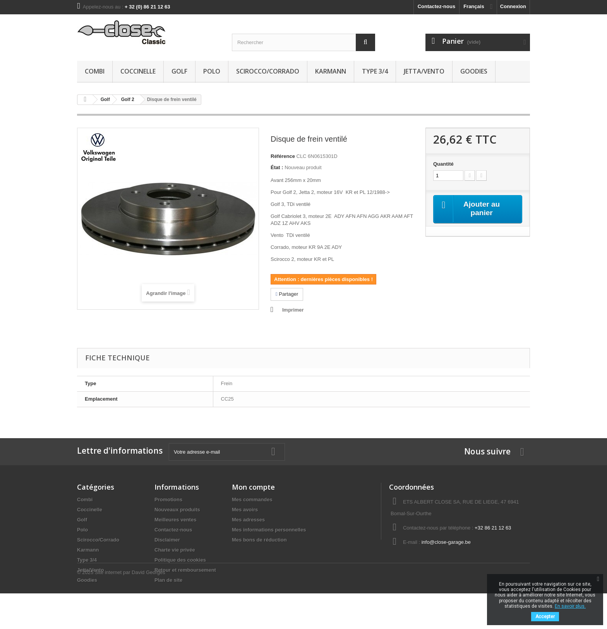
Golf (179, 71)
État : (277, 167)
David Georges (148, 608)
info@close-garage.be (446, 542)
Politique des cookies (180, 560)
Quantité (443, 164)
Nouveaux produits (177, 509)
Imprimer (293, 310)
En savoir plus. (570, 606)
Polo (211, 71)
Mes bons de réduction (259, 540)
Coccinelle (138, 71)
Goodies (473, 71)
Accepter (545, 616)
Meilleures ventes (175, 520)
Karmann (330, 71)
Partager (287, 294)
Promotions (168, 499)
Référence (283, 156)
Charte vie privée (174, 550)
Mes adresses (248, 520)
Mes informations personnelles (269, 530)
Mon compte (253, 487)
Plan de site (168, 580)
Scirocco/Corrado (267, 71)
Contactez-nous (437, 6)
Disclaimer (167, 540)
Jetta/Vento (424, 71)
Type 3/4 (375, 71)
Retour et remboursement (185, 570)
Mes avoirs (245, 509)
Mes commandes (252, 499)
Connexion (513, 6)
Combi (95, 71)
